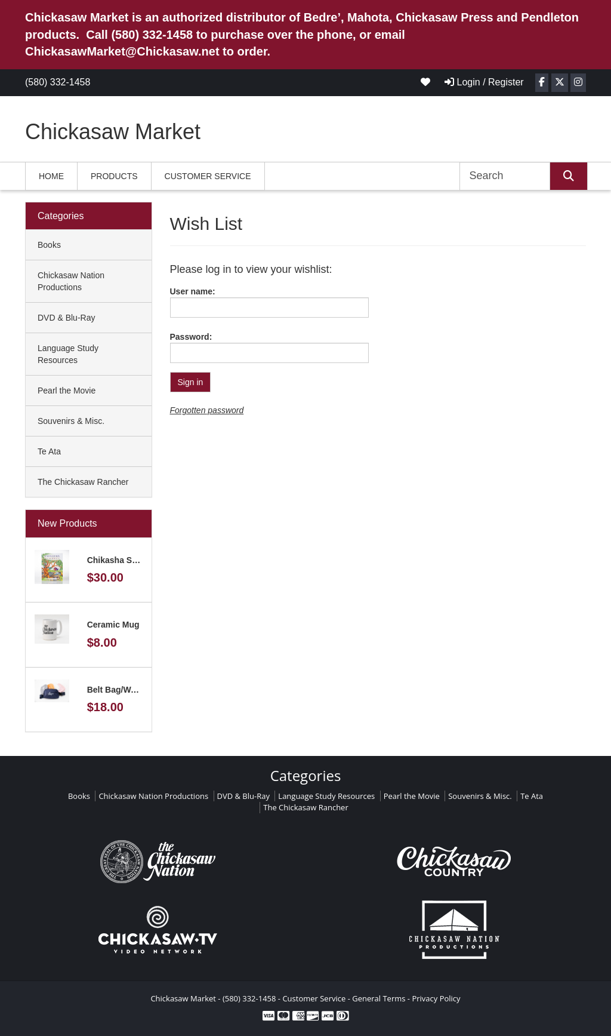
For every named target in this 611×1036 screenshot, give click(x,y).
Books (49, 245)
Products (114, 176)
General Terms (378, 998)
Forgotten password (207, 410)
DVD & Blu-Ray (66, 317)
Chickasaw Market (112, 131)
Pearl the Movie (66, 390)
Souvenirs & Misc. (71, 421)
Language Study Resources (68, 354)
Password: (191, 337)
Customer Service (208, 176)
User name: (192, 291)
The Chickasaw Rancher (83, 482)
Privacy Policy (436, 998)
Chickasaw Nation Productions (71, 281)
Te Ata (49, 451)
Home (51, 176)
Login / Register (484, 82)
